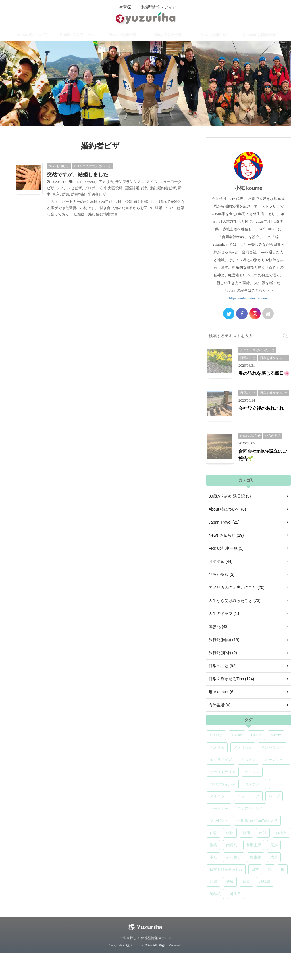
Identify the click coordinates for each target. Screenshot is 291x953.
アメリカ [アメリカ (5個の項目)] (217, 747)
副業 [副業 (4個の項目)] (213, 845)
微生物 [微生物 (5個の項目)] (255, 857)
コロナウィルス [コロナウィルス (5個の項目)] (223, 784)
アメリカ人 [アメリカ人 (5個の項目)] (243, 747)
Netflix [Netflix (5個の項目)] (276, 735)
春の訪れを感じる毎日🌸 (264, 373)
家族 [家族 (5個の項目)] (274, 845)
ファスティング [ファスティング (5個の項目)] (250, 808)
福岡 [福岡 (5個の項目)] (246, 881)
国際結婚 (131, 188)
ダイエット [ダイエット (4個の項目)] (219, 796)
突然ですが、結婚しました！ (80, 174)
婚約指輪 (148, 188)
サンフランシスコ (130, 182)
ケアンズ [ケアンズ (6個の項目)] (252, 772)
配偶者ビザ (97, 194)
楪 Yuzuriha (145, 927)
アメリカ (106, 182)
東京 (56, 194)
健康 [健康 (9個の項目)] (246, 833)
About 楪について (31, 35)
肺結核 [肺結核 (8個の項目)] (215, 894)
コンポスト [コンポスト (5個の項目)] (254, 784)
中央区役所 (113, 188)
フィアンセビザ (69, 188)
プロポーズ (93, 188)
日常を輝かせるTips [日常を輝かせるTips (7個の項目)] (226, 869)
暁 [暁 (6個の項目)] (270, 869)
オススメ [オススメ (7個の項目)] (248, 759)
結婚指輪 (78, 194)
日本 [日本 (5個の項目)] (255, 869)
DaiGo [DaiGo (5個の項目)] (256, 735)
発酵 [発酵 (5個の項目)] (230, 881)
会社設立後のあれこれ (261, 408)
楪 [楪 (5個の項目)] (282, 869)
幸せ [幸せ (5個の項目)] (213, 857)
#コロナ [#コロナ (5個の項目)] (216, 735)
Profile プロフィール (77, 35)
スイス (151, 182)
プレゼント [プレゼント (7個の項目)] (219, 820)
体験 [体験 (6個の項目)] (230, 833)
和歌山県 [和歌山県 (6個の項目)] (253, 845)
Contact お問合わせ (259, 35)
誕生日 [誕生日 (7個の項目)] (235, 894)
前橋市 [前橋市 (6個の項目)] (281, 833)
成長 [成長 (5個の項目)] (274, 857)
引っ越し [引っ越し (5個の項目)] (233, 857)
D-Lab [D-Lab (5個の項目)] (237, 735)
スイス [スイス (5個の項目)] (277, 784)
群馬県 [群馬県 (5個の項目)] (264, 881)
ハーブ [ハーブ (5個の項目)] (274, 796)
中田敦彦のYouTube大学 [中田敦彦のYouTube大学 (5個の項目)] (257, 820)
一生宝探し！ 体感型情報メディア (146, 938)
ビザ (50, 188)
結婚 (65, 194)
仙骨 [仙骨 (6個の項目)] (213, 833)
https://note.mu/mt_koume (248, 298)
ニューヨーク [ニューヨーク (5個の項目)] (248, 796)
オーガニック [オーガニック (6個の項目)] (276, 759)
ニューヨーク (170, 182)
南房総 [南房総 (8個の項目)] (231, 845)
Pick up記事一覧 (122, 35)
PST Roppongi (86, 182)
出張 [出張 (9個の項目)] (263, 833)
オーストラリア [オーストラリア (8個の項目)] (223, 772)
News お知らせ (213, 35)
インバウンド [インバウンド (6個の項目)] (272, 747)
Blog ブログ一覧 (168, 35)
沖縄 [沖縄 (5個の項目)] (213, 881)
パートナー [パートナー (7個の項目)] (219, 808)
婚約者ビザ (166, 188)
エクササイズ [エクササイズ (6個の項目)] (221, 759)
